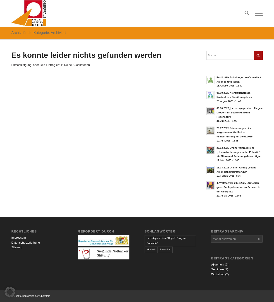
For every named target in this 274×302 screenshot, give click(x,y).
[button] (10, 292)
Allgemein (217, 264)
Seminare (217, 269)
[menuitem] (247, 13)
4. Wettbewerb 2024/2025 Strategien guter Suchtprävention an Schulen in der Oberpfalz (238, 187)
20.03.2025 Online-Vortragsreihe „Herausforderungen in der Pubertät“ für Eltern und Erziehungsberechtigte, (239, 152)
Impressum (18, 237)
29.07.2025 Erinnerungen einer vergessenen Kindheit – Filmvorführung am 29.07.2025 (235, 132)
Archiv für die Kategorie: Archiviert (38, 33)
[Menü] (257, 13)
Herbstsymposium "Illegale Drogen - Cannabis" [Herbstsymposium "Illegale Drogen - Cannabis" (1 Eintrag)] (166, 240)
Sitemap (16, 247)
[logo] (28, 13)
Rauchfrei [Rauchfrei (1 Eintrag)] (165, 249)
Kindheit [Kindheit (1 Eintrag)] (151, 249)
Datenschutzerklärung (25, 242)
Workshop (217, 274)
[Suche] (247, 13)
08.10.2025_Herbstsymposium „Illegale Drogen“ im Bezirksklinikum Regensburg (240, 112)
